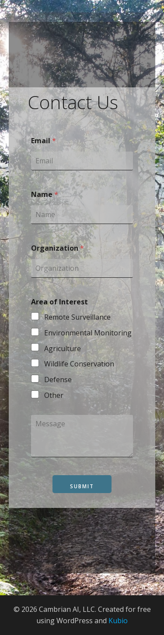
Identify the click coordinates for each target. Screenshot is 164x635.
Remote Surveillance (77, 317)
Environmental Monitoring (88, 333)
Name (44, 194)
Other (53, 395)
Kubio (118, 620)
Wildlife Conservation (79, 364)
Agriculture (62, 348)
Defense (58, 379)
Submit (82, 486)
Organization (57, 248)
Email (43, 141)
